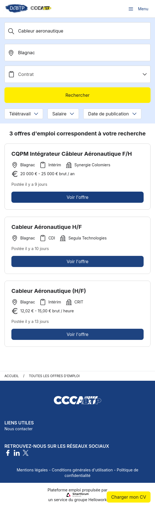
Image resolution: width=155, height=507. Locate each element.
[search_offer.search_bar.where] (77, 52)
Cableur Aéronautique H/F (46, 228)
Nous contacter (18, 428)
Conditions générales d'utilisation (82, 470)
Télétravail (23, 114)
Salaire (63, 114)
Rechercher (77, 95)
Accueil (11, 376)
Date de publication (112, 114)
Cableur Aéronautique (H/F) (48, 292)
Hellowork (97, 499)
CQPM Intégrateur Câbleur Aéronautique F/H (71, 153)
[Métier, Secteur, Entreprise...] (77, 30)
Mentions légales (32, 470)
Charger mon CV (128, 497)
